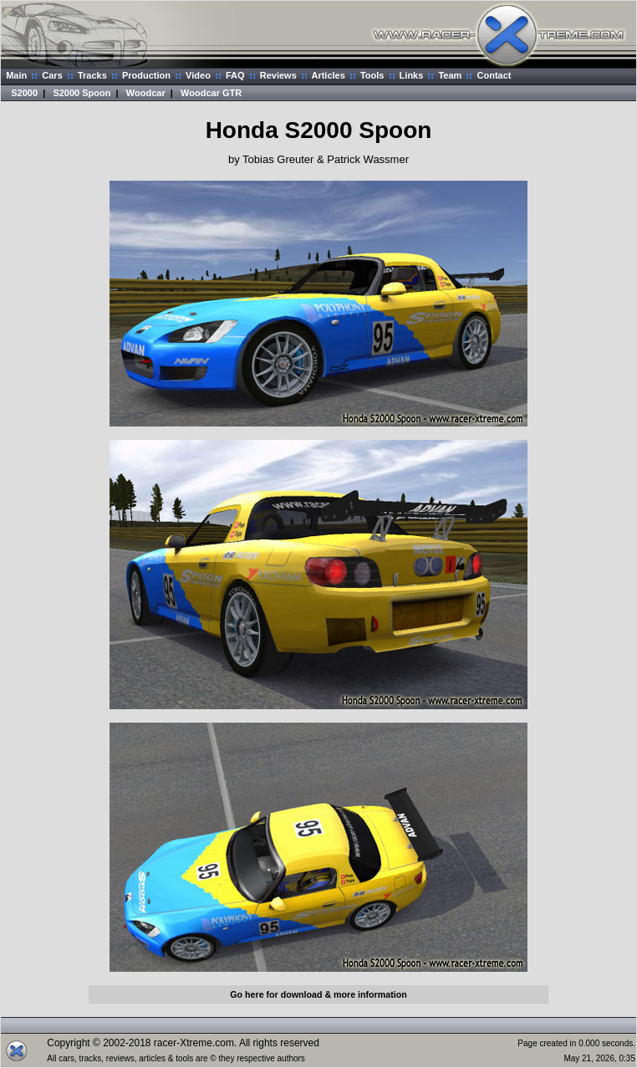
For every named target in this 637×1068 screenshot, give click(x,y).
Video (198, 75)
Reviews (278, 75)
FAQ (235, 75)
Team (449, 75)
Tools (372, 75)
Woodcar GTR (211, 93)
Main (16, 75)
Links (412, 75)
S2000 (24, 93)
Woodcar (146, 93)
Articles (327, 75)
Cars (52, 75)
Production (146, 75)
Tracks (92, 75)
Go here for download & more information (318, 994)
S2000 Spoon (81, 93)
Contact (494, 75)
